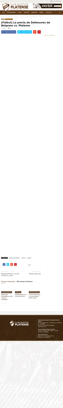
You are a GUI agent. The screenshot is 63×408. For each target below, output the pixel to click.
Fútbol (6, 17)
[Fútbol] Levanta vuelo (35, 258)
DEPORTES (26, 12)
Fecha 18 (24, 242)
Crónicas (18, 277)
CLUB (3, 12)
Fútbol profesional (14, 17)
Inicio (2, 17)
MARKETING (34, 12)
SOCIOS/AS (48, 12)
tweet (29, 249)
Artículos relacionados (8, 266)
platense (29, 242)
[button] (60, 12)
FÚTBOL (20, 12)
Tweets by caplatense (49, 35)
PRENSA (41, 12)
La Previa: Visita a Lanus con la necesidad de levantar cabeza (34, 281)
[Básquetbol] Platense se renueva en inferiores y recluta (10, 259)
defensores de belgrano (14, 242)
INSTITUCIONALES (11, 12)
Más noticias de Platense (25, 266)
